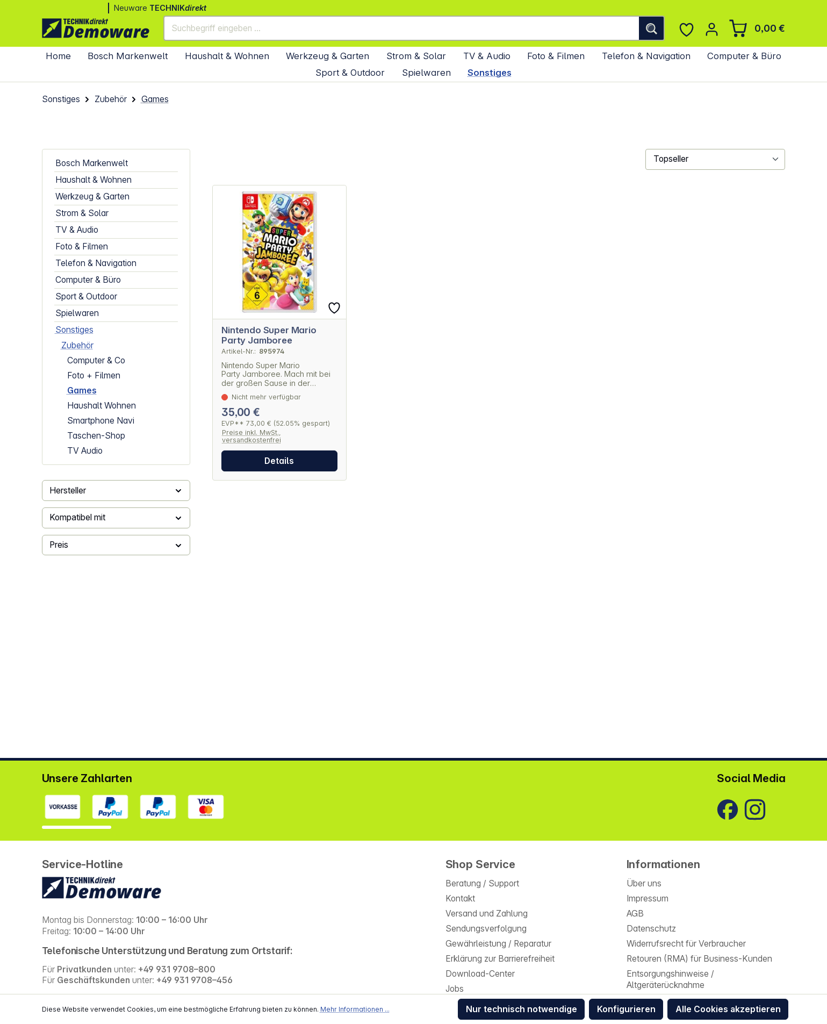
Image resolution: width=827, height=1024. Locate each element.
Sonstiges (74, 330)
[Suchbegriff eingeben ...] (401, 28)
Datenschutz (651, 928)
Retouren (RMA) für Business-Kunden (699, 959)
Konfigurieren (626, 1009)
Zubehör (77, 345)
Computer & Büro (88, 280)
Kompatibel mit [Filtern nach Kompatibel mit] (116, 517)
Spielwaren (77, 313)
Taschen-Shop (96, 436)
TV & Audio (76, 230)
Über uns (644, 883)
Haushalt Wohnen (101, 405)
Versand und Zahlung (486, 913)
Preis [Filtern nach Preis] (116, 545)
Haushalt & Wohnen (93, 180)
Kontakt (460, 898)
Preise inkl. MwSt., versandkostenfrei (251, 436)
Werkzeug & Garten (92, 196)
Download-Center (480, 974)
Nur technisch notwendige (521, 1009)
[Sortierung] (715, 159)
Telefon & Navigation (95, 263)
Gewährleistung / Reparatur (498, 944)
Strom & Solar (82, 213)
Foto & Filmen (81, 246)
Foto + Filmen (93, 375)
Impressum (647, 898)
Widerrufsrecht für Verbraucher (686, 944)
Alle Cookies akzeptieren (728, 1009)
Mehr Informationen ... (355, 1009)
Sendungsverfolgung (486, 928)
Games (82, 390)
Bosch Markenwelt (91, 163)
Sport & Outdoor (86, 296)
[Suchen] (652, 28)
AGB (635, 913)
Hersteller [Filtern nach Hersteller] (116, 490)
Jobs (454, 989)
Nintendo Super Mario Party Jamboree (269, 335)
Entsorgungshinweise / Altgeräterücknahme (670, 979)
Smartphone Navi (100, 421)
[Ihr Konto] (711, 29)
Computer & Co (96, 360)
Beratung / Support (482, 883)
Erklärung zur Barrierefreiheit (500, 959)
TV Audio (85, 451)
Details (279, 461)
